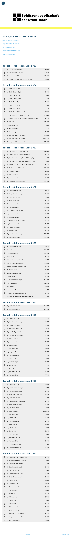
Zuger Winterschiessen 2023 (10, 40)
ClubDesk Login (65, 534)
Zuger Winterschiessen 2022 (10, 43)
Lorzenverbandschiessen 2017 (11, 50)
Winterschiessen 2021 (8, 47)
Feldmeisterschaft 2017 (9, 54)
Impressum (27, 534)
